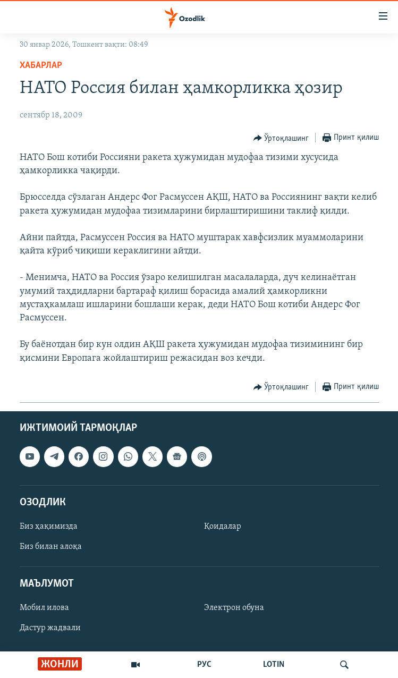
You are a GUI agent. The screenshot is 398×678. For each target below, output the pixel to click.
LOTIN (273, 664)
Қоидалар (222, 526)
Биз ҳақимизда (49, 526)
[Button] (281, 138)
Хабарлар (41, 66)
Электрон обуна (234, 608)
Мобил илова (44, 608)
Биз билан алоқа (51, 547)
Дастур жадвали (50, 628)
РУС (204, 664)
